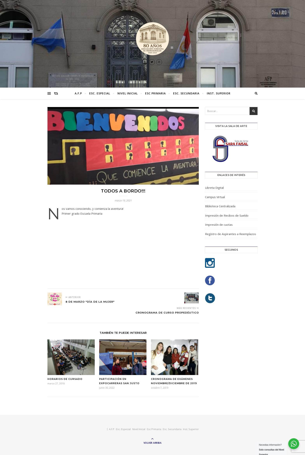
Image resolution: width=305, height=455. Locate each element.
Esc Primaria (155, 93)
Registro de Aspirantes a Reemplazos (230, 234)
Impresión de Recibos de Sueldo (226, 215)
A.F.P (78, 93)
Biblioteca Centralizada (220, 206)
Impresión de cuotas (219, 225)
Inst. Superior (219, 93)
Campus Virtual (215, 197)
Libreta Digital (214, 188)
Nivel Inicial (127, 93)
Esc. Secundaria (186, 93)
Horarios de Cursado (64, 379)
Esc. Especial (99, 93)
